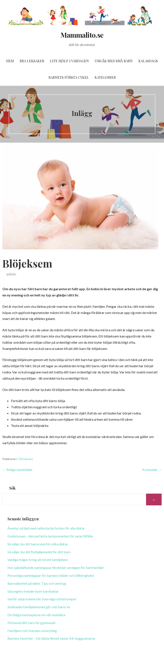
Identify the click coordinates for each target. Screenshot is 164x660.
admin (11, 274)
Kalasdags (148, 61)
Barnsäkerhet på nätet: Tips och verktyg (36, 583)
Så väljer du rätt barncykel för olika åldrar (37, 544)
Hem (10, 61)
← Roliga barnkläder (17, 470)
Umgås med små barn (114, 61)
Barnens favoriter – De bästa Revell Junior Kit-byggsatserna (51, 638)
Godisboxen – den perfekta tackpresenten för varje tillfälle (50, 536)
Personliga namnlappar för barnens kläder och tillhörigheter (50, 575)
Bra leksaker (32, 61)
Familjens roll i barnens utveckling (32, 631)
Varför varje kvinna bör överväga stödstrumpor (41, 599)
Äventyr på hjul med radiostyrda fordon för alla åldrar (46, 528)
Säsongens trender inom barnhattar (33, 591)
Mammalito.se (82, 34)
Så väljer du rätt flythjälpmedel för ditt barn (38, 552)
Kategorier (105, 77)
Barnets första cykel (68, 77)
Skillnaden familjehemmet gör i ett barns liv (38, 607)
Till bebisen (25, 459)
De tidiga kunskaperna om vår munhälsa (36, 615)
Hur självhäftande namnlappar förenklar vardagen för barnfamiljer (55, 567)
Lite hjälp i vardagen (69, 61)
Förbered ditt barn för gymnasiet (31, 623)
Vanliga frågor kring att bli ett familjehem (37, 560)
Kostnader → (152, 470)
